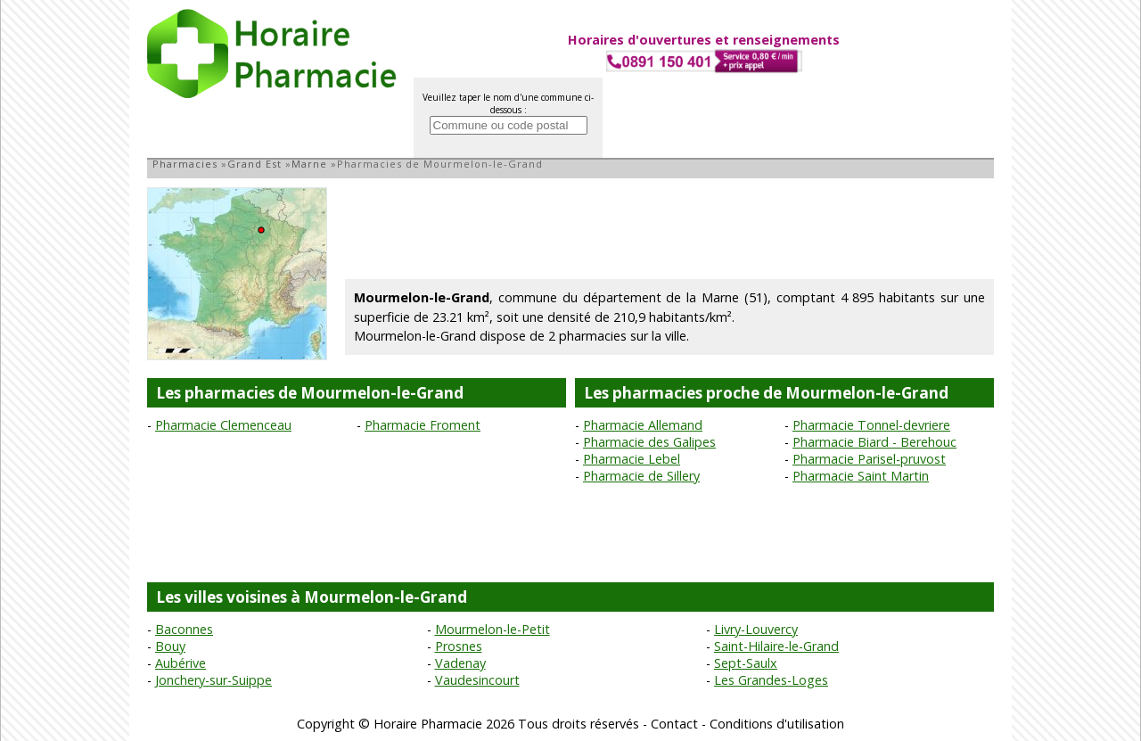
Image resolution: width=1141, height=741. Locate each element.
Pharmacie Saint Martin (860, 475)
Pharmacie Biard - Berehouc (874, 441)
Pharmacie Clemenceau (223, 424)
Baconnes (184, 629)
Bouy (170, 646)
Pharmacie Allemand (642, 424)
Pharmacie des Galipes (649, 441)
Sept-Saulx (745, 663)
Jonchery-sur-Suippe (213, 679)
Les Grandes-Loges (771, 679)
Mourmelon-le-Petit (492, 629)
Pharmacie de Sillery (641, 475)
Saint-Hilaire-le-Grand (776, 646)
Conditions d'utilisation (777, 723)
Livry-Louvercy (756, 629)
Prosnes (458, 646)
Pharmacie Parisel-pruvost (869, 458)
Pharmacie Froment (422, 424)
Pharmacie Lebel (631, 458)
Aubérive (180, 663)
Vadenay (460, 663)
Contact (674, 723)
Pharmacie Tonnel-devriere (871, 424)
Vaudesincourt (477, 679)
